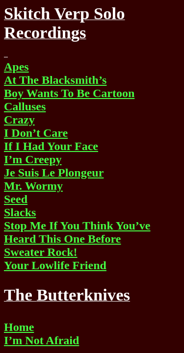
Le (54, 172)
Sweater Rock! (41, 252)
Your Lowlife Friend (55, 265)
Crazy (19, 119)
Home (19, 327)
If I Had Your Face (51, 146)
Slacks (20, 212)
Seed (15, 199)
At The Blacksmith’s (55, 80)
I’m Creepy (33, 159)
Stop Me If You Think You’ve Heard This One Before (77, 232)
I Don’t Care (36, 132)
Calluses (25, 106)
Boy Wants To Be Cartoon (69, 93)
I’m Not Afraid (41, 340)
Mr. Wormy (33, 185)
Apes (16, 66)
